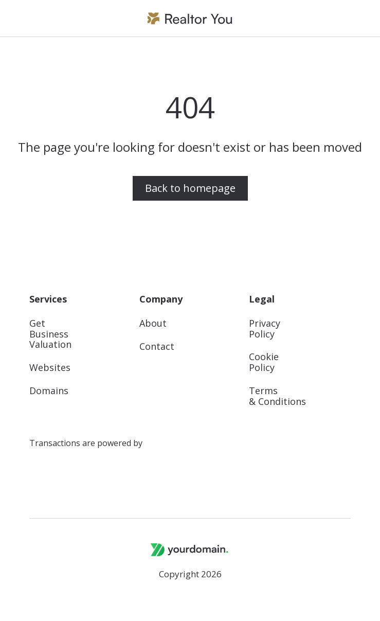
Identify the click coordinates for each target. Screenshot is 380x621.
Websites (49, 367)
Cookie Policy (264, 362)
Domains (48, 390)
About (153, 323)
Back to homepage (190, 188)
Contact (156, 346)
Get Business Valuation (50, 334)
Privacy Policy (264, 329)
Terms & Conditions (277, 396)
